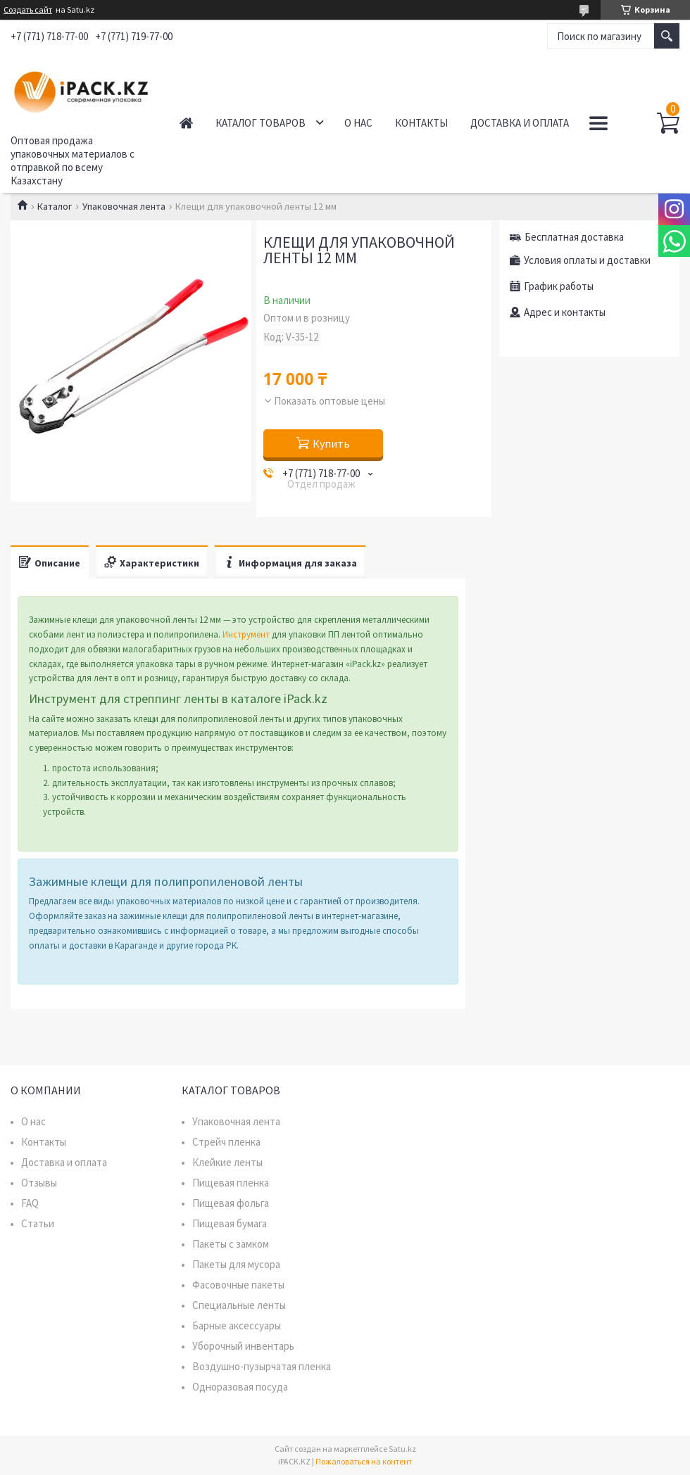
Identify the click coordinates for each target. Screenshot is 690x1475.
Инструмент (246, 634)
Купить (331, 443)
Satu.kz (402, 1448)
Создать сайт (28, 10)
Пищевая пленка (230, 1182)
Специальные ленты (239, 1305)
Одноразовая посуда (240, 1386)
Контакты (421, 122)
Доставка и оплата (519, 122)
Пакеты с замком (230, 1244)
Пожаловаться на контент (363, 1461)
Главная (186, 123)
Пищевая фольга (230, 1203)
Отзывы (39, 1182)
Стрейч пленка (226, 1141)
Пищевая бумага (229, 1223)
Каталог (54, 206)
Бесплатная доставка (574, 236)
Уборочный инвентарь (243, 1346)
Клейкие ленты (227, 1162)
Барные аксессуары (236, 1325)
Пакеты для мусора (236, 1264)
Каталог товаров (260, 122)
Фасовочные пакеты (238, 1284)
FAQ (30, 1203)
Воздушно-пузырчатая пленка (261, 1366)
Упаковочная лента (123, 206)
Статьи (37, 1223)
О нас (358, 122)
